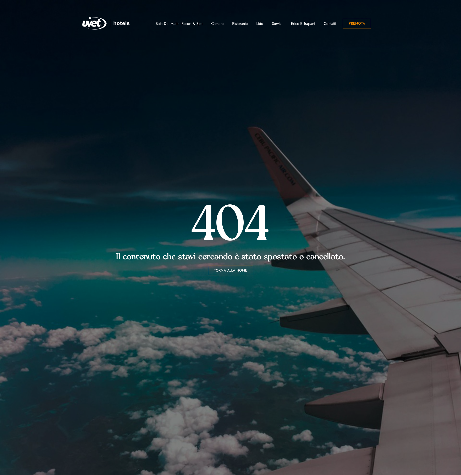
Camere (217, 23)
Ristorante (240, 23)
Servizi (277, 23)
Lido (259, 23)
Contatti (330, 23)
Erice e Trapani (303, 23)
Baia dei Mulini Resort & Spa (179, 23)
